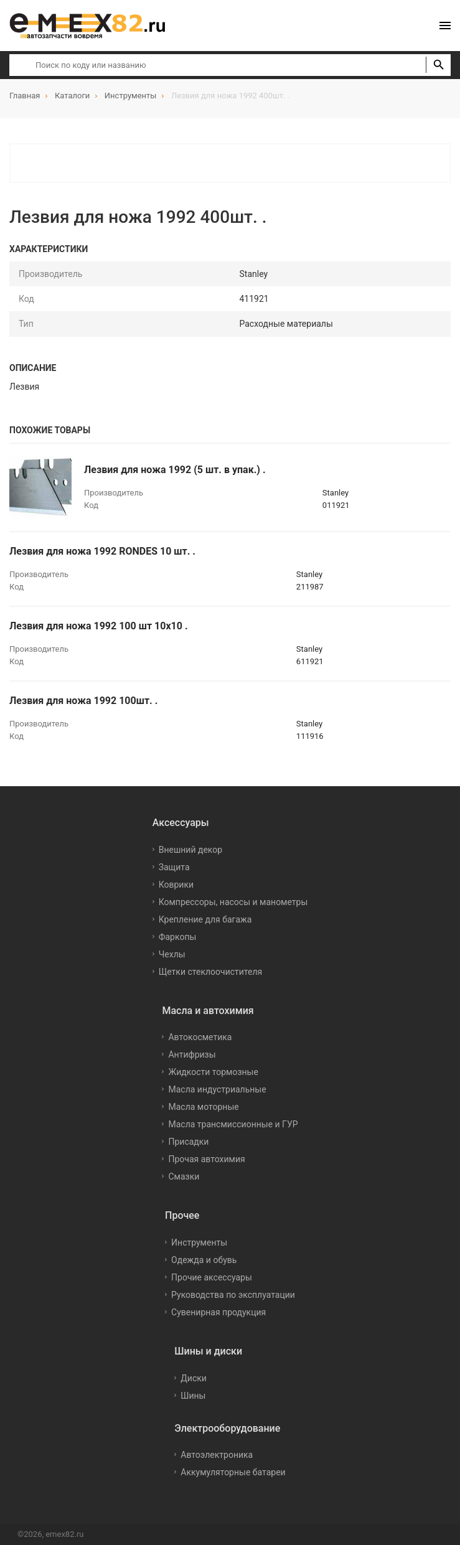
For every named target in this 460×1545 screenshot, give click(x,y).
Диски (194, 1378)
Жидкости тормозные (213, 1072)
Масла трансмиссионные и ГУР (233, 1124)
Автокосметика (200, 1037)
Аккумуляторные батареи (233, 1472)
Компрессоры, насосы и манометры (233, 902)
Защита (174, 867)
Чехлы (172, 954)
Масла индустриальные (217, 1089)
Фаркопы (178, 937)
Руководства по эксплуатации (233, 1295)
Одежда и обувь (204, 1260)
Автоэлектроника (217, 1455)
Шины (193, 1396)
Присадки (188, 1142)
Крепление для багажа (205, 919)
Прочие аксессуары (211, 1277)
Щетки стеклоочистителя (211, 972)
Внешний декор (190, 850)
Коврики (176, 885)
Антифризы (191, 1054)
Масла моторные (203, 1107)
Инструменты (199, 1242)
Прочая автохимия (206, 1159)
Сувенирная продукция (218, 1312)
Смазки (183, 1176)
